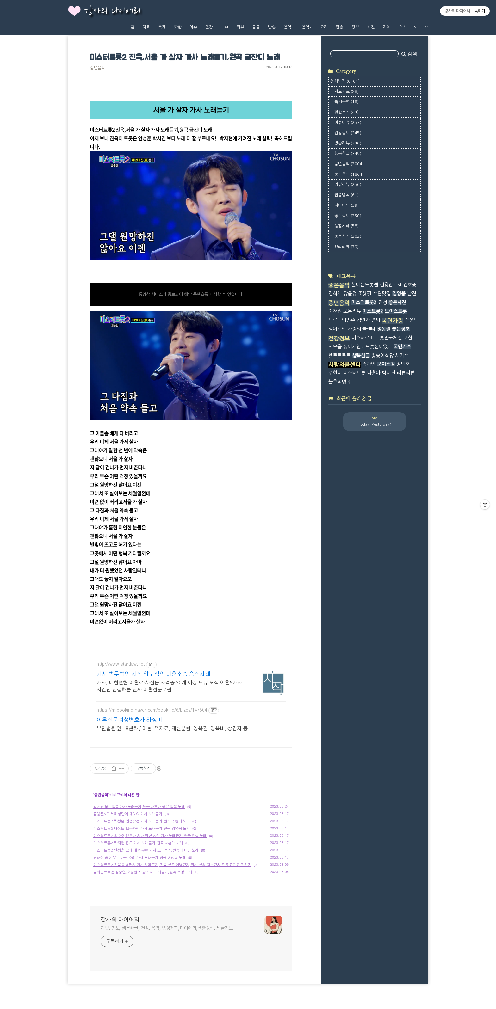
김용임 (386, 284)
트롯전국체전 (388, 337)
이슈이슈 (347, 122)
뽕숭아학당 (382, 355)
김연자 (363, 320)
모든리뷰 (352, 311)
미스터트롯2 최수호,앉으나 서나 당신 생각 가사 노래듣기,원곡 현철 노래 (150, 836)
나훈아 (373, 372)
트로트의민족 (341, 320)
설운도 (411, 320)
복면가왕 (392, 321)
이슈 (193, 27)
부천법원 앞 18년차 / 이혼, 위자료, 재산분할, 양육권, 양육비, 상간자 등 (172, 728)
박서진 (388, 372)
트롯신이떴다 (378, 346)
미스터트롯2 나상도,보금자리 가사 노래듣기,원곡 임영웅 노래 (141, 828)
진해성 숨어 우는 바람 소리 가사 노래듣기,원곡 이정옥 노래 (139, 857)
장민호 (403, 364)
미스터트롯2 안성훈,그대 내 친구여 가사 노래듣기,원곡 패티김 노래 (146, 850)
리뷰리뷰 (347, 184)
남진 (411, 293)
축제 (162, 27)
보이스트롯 (396, 311)
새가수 (401, 355)
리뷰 (240, 27)
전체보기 (345, 81)
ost (397, 284)
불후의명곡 (339, 381)
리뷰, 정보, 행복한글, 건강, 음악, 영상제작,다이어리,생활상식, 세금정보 (167, 928)
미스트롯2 (373, 311)
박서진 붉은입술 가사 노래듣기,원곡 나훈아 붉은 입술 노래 (139, 807)
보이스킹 (386, 364)
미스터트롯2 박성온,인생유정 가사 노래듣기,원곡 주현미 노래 (141, 821)
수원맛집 (382, 293)
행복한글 (347, 153)
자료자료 (346, 91)
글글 (256, 27)
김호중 (409, 284)
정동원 (383, 329)
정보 (355, 27)
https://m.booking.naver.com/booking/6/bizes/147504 (151, 710)
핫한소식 (346, 112)
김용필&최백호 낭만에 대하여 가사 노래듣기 (127, 814)
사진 (371, 27)
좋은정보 (347, 216)
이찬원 (335, 311)
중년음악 (97, 68)
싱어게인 (337, 329)
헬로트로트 (339, 355)
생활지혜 (346, 226)
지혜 (386, 27)
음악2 (307, 27)
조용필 (364, 293)
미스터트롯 (354, 372)
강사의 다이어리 (112, 11)
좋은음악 (349, 174)
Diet (224, 27)
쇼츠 (402, 27)
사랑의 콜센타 (361, 329)
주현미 (335, 372)
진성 (382, 302)
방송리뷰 (347, 143)
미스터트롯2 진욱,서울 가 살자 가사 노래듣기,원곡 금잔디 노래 (185, 58)
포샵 (407, 337)
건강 (209, 27)
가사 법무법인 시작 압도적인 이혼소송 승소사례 (153, 674)
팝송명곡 (346, 195)
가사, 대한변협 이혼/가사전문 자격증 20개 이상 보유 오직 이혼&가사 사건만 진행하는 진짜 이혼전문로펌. (169, 686)
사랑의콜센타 (344, 365)
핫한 (178, 27)
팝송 (339, 27)
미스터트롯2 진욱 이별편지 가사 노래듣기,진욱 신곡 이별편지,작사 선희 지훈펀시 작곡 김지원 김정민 (172, 865)
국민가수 (402, 346)
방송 (272, 27)
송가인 (368, 364)
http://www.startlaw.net (120, 664)
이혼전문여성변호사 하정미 (129, 720)
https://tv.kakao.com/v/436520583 (127, 274)
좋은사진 (347, 236)
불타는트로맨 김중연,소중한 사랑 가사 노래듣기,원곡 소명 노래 (142, 872)
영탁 (375, 320)
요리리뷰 (346, 247)
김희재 (335, 293)
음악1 (289, 27)
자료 (146, 27)
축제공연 (346, 102)
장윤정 (349, 293)
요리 (324, 27)
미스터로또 (362, 337)
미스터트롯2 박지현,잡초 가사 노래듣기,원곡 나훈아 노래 (138, 843)
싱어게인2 (353, 346)
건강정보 (347, 133)
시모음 (335, 346)
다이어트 (346, 205)
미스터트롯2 (363, 302)
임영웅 (399, 293)
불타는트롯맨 (364, 284)
